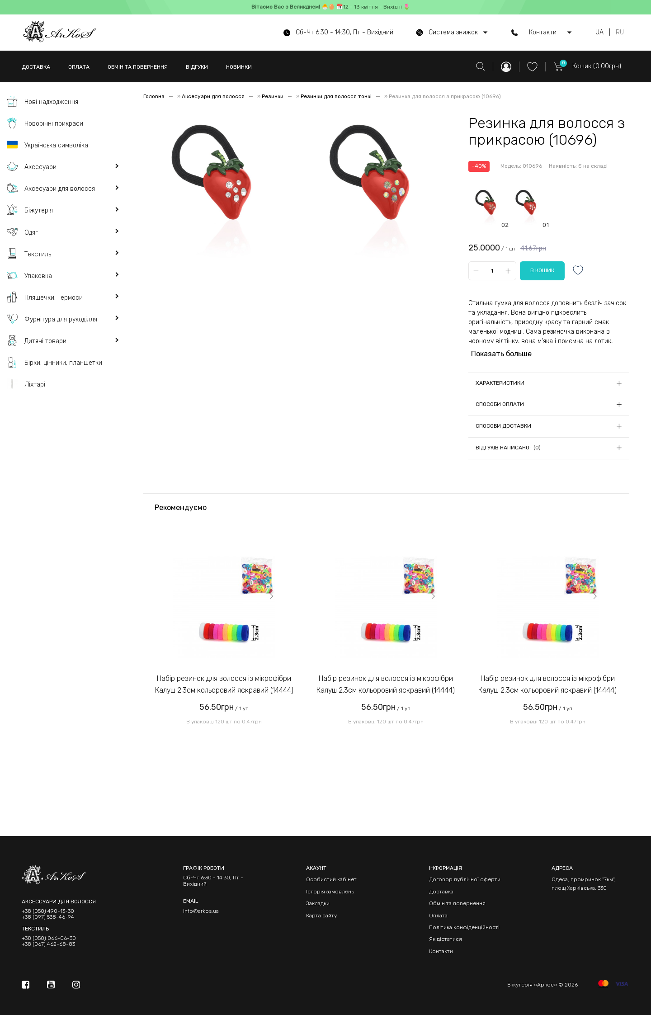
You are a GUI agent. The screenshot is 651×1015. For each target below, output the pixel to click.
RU (620, 32)
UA (599, 32)
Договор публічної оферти (464, 879)
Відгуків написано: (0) (508, 447)
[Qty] (492, 271)
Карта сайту (321, 915)
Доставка (441, 891)
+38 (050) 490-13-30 (48, 911)
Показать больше (501, 353)
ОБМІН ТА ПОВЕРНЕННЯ (138, 67)
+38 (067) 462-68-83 (48, 944)
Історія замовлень (330, 891)
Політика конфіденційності (464, 927)
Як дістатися (445, 939)
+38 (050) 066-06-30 (49, 938)
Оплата (438, 915)
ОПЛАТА (79, 67)
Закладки (318, 903)
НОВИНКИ (239, 67)
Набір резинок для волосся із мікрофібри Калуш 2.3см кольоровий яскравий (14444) (224, 684)
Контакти (441, 951)
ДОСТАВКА (36, 67)
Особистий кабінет (331, 879)
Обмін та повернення (457, 903)
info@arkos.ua (201, 911)
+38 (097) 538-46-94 (48, 917)
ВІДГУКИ (197, 67)
